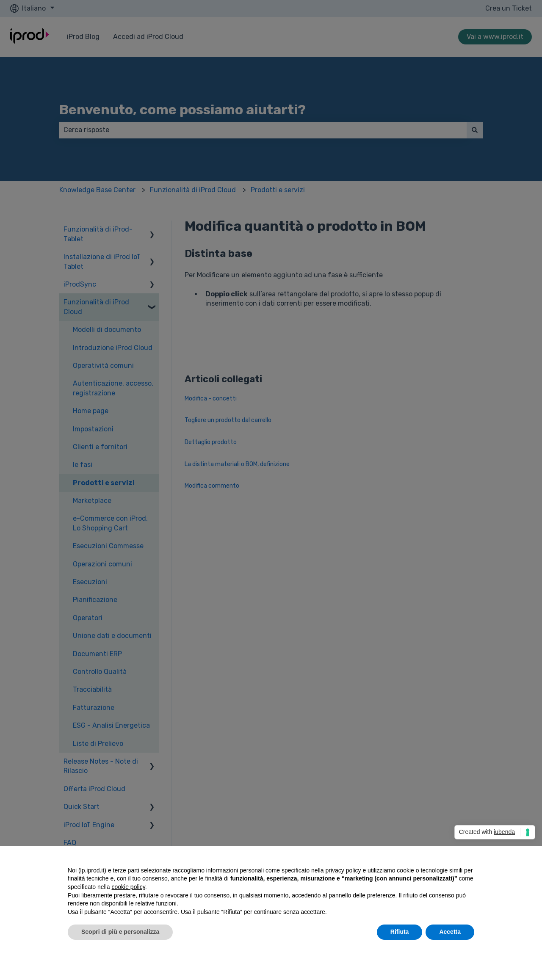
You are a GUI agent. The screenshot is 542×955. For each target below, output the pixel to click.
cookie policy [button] (128, 886)
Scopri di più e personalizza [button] (120, 931)
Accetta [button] (450, 931)
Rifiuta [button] (399, 931)
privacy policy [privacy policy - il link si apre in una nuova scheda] (343, 870)
